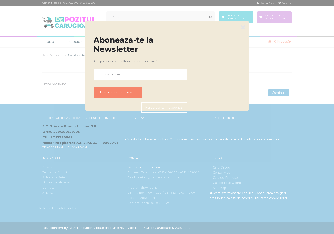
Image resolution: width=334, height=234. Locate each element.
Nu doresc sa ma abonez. (164, 108)
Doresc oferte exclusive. (118, 92)
